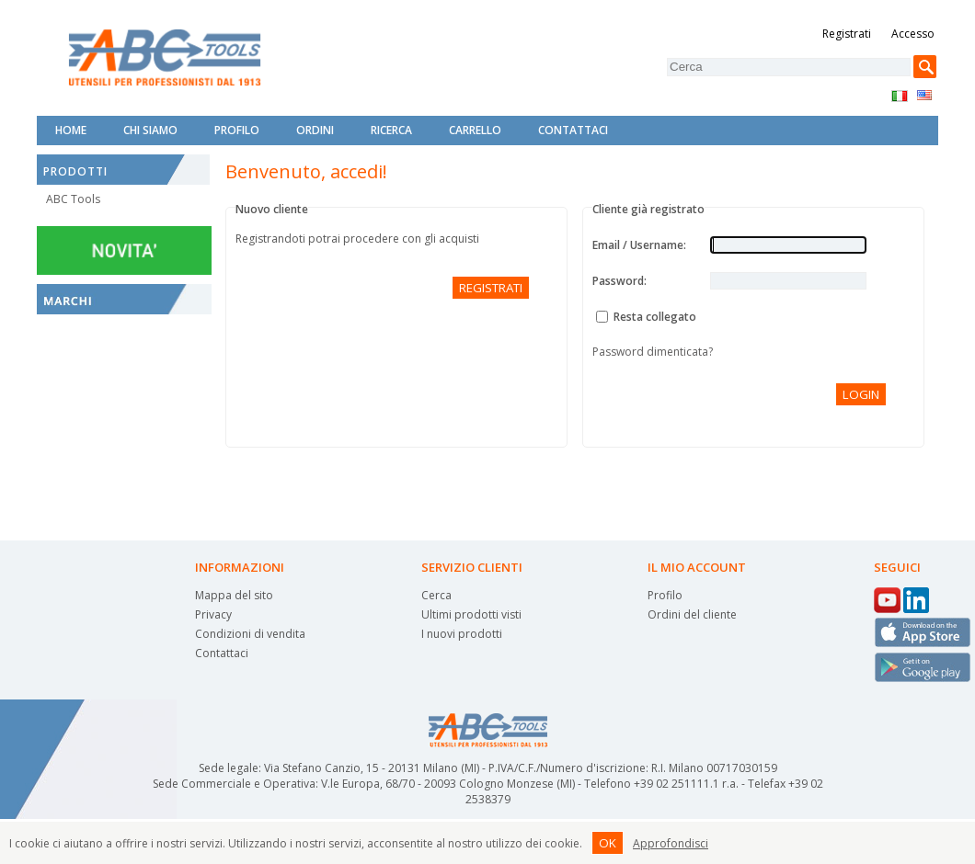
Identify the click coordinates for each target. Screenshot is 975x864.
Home (70, 130)
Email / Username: (639, 245)
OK (607, 843)
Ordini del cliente (692, 614)
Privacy (213, 614)
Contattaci (573, 130)
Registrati (846, 33)
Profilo (236, 130)
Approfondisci (670, 843)
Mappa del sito (234, 595)
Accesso (913, 33)
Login (861, 394)
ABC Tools (73, 199)
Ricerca (391, 130)
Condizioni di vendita (250, 634)
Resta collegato (655, 316)
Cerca (436, 595)
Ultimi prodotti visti (471, 614)
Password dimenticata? (652, 351)
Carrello (475, 130)
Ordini (315, 130)
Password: (619, 281)
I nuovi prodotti (461, 634)
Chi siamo (150, 130)
